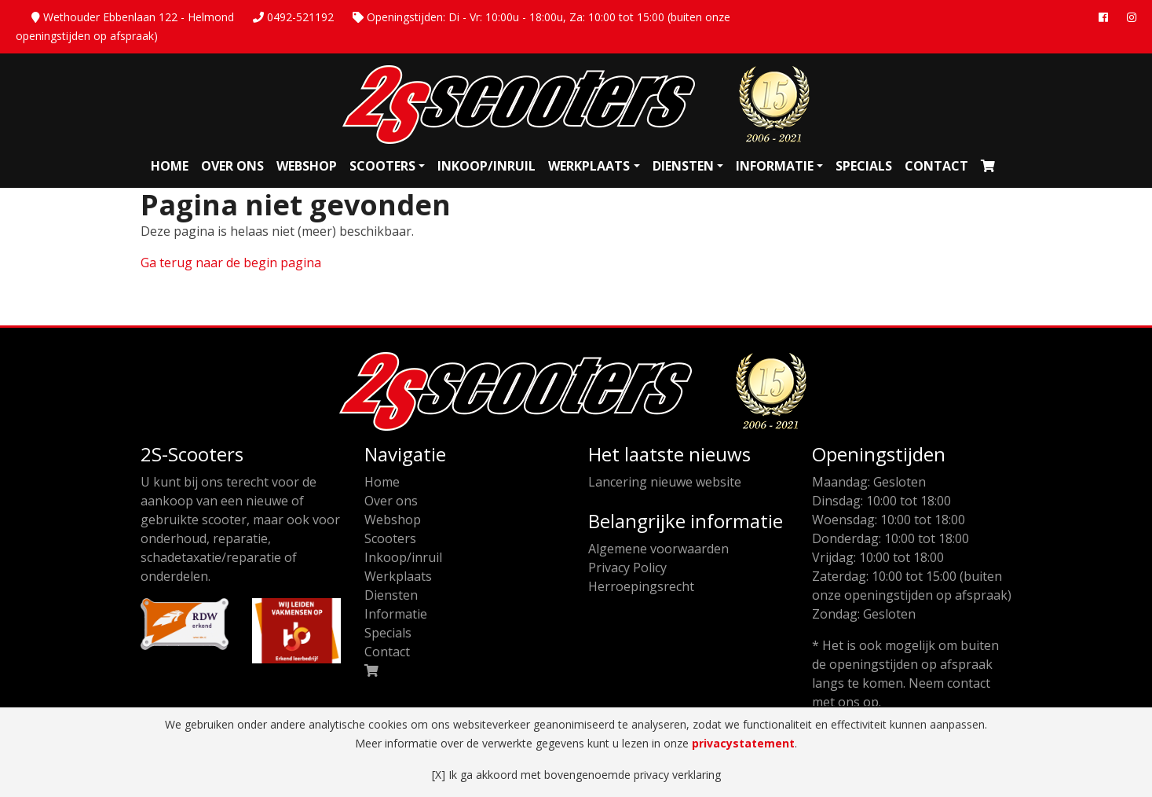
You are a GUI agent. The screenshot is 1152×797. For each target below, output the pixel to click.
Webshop (306, 165)
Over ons (232, 165)
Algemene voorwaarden (658, 548)
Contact (936, 165)
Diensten (683, 165)
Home (169, 165)
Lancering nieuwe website (664, 481)
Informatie (775, 165)
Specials (864, 165)
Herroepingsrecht (641, 586)
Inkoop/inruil (486, 165)
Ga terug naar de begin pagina (231, 262)
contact (968, 683)
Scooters (382, 165)
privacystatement (743, 743)
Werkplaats (589, 165)
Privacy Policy (627, 567)
